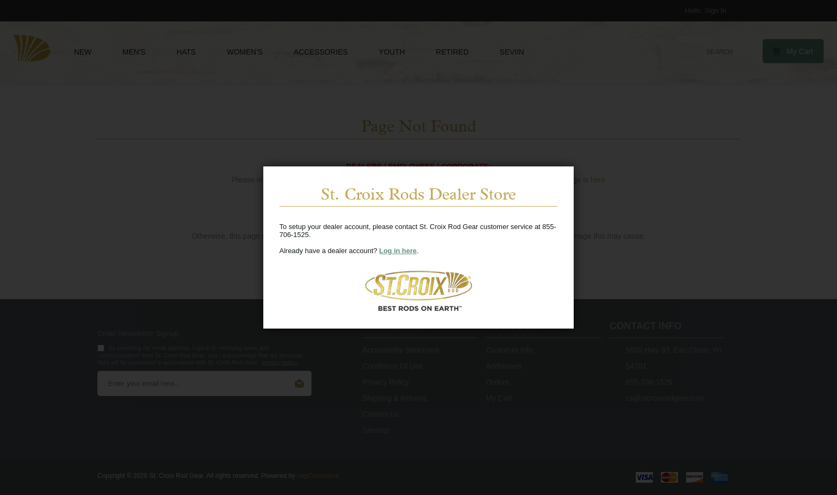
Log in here (397, 251)
